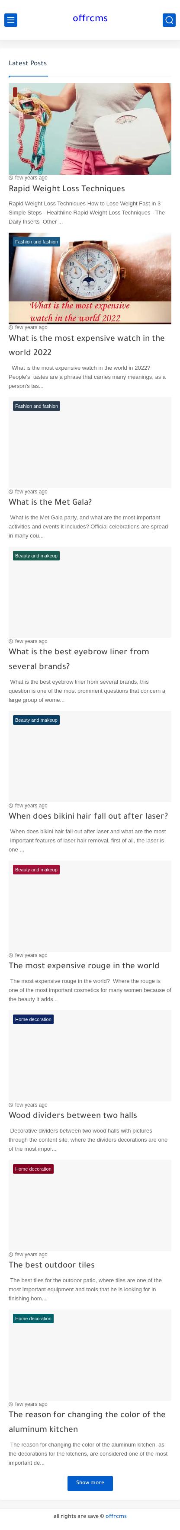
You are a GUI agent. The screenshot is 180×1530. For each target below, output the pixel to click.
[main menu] (10, 20)
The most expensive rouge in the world (84, 966)
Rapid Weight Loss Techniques (67, 189)
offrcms (90, 20)
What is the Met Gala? (50, 503)
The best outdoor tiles (52, 1266)
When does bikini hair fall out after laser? (88, 817)
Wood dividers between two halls (73, 1116)
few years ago (31, 178)
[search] (169, 20)
